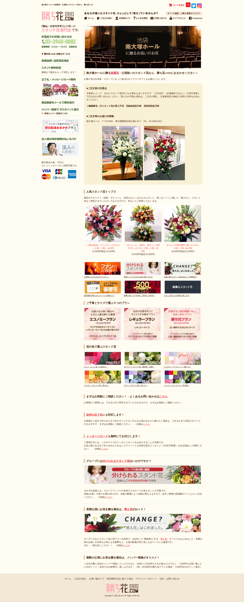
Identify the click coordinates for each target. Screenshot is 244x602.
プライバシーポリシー (146, 578)
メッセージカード (97, 436)
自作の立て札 (94, 415)
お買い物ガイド (96, 578)
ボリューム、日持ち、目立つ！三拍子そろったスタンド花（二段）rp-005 (143, 248)
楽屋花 (115, 73)
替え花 (128, 509)
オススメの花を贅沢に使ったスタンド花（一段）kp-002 (183, 247)
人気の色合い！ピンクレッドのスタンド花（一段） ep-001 (103, 247)
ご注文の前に (80, 578)
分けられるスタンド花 (116, 461)
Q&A (161, 578)
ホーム (68, 578)
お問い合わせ (172, 578)
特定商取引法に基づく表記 (120, 578)
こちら (163, 396)
